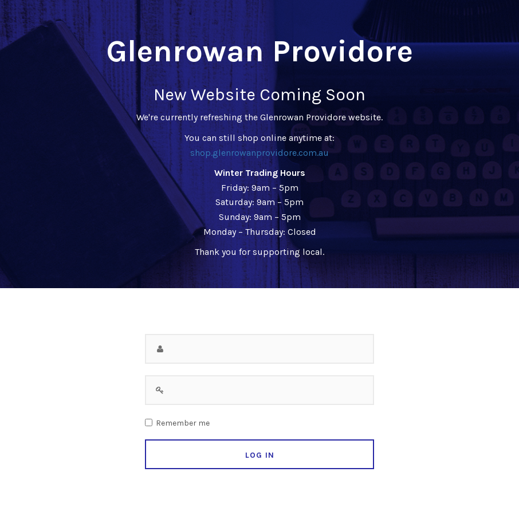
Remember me (183, 423)
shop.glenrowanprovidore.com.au (259, 152)
